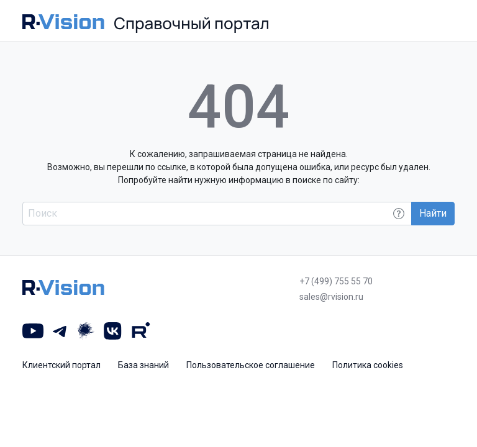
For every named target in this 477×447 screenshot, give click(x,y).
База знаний (143, 365)
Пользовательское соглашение (250, 365)
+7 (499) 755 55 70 (336, 281)
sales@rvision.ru (331, 297)
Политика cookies (367, 365)
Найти (433, 213)
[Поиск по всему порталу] (217, 213)
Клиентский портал (61, 365)
